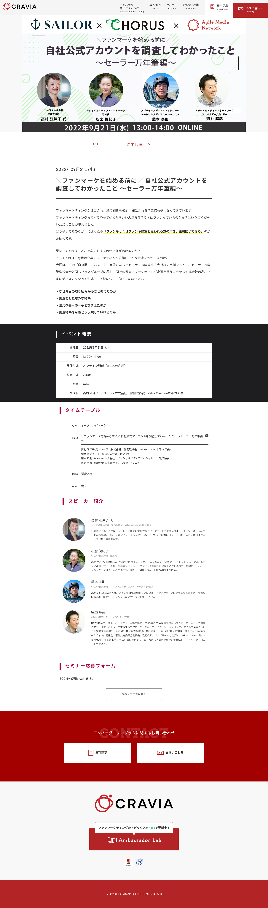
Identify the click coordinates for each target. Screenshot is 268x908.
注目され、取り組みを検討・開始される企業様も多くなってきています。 (142, 211)
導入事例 (155, 7)
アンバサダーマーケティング (132, 8)
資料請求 (219, 8)
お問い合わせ (250, 10)
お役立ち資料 (191, 7)
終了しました (139, 145)
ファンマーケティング (71, 211)
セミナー (171, 7)
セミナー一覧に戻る (134, 694)
